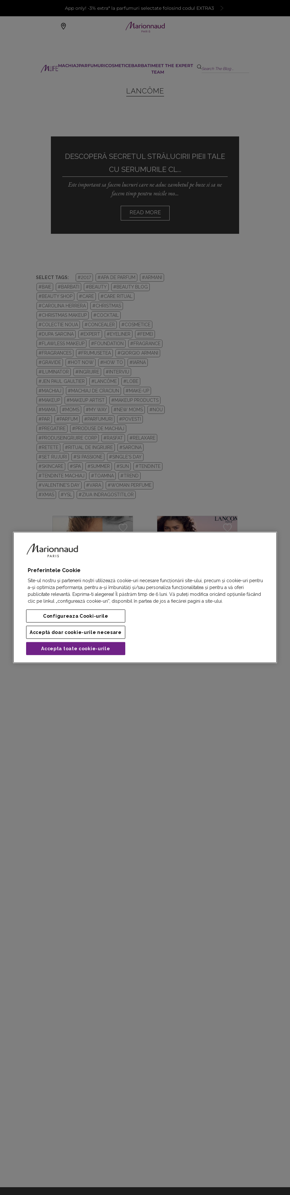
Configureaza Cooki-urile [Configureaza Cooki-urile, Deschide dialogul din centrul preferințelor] (75, 616)
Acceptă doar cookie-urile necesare (76, 632)
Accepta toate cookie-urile (75, 648)
